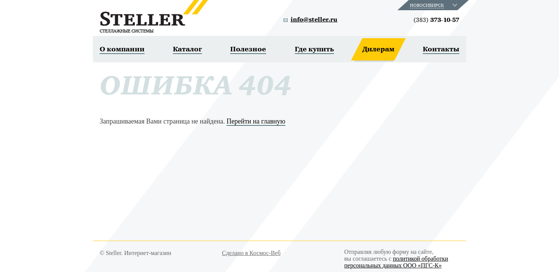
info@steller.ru (314, 19)
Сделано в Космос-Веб (251, 253)
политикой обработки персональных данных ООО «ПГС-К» (396, 262)
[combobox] (434, 5)
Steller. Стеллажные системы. (154, 16)
